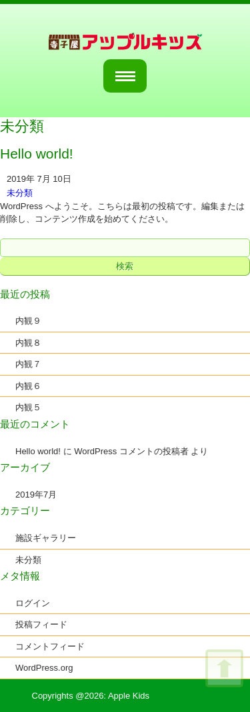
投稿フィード (41, 624)
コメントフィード (50, 646)
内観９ (28, 321)
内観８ (28, 343)
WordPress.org (44, 668)
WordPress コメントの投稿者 (131, 451)
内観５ (28, 407)
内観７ (28, 364)
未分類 (20, 193)
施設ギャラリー (45, 538)
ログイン (32, 603)
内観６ (28, 386)
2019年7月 (36, 495)
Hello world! (38, 451)
